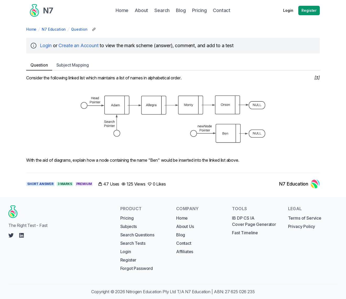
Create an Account (78, 45)
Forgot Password (136, 268)
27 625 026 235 (240, 291)
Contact (183, 243)
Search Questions (137, 234)
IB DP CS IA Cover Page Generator (254, 221)
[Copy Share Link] (94, 29)
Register (309, 10)
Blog (180, 234)
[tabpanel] (173, 120)
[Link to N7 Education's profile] (299, 184)
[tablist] (173, 65)
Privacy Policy (301, 226)
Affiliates (184, 251)
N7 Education (54, 29)
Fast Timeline (245, 232)
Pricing (127, 218)
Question (79, 29)
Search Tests (132, 243)
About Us (185, 226)
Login (288, 10)
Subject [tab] (72, 65)
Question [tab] (39, 65)
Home (31, 29)
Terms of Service (304, 218)
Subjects (128, 226)
